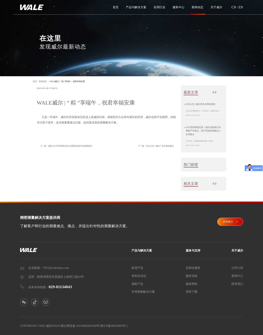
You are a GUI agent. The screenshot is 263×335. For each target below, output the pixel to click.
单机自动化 (139, 274)
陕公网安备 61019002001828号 (80, 324)
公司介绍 (237, 266)
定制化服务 (193, 266)
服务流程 (191, 274)
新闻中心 (237, 274)
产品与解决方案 (136, 7)
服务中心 (178, 7)
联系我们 (237, 282)
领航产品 (137, 282)
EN (241, 7)
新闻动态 (197, 7)
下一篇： (157, 146)
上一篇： (64, 146)
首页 (116, 7)
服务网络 (191, 282)
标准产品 (137, 266)
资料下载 (191, 290)
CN (233, 7)
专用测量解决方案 (143, 290)
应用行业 (159, 7)
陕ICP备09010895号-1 (114, 324)
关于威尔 (216, 7)
